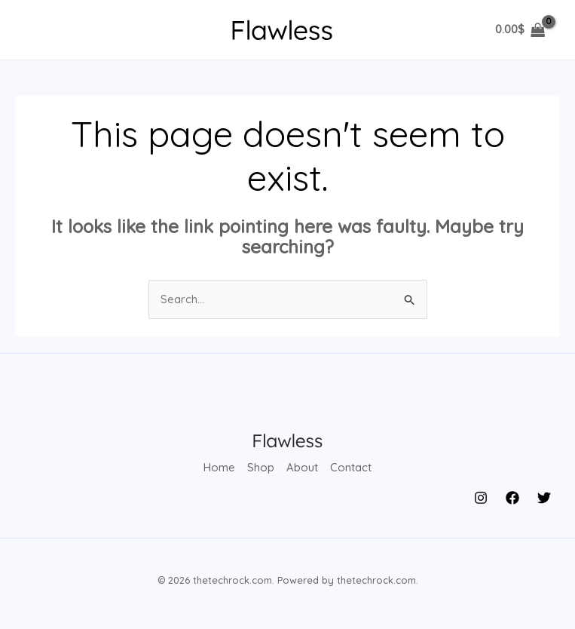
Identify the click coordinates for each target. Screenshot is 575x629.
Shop (260, 468)
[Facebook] (512, 497)
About (302, 468)
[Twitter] (544, 497)
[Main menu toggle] (39, 29)
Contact (351, 468)
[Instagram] (481, 497)
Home (219, 468)
